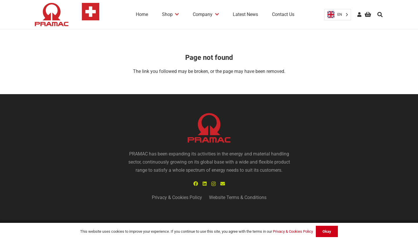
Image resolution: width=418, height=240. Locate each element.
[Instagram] (213, 184)
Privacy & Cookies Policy (177, 197)
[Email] (222, 183)
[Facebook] (195, 183)
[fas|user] (359, 14)
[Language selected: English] (337, 14)
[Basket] (367, 14)
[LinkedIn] (205, 183)
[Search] (380, 14)
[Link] (67, 14)
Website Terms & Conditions (237, 197)
